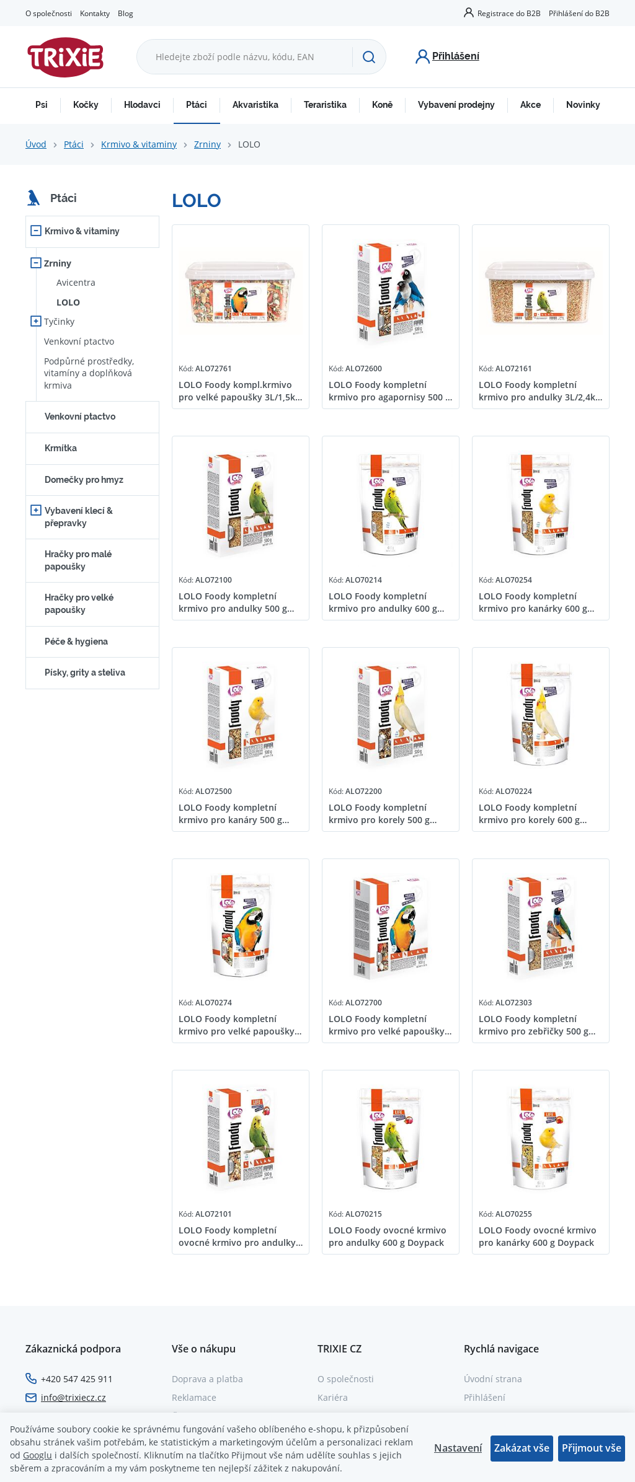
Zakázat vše (521, 1448)
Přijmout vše (591, 1448)
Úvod (36, 144)
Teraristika (325, 105)
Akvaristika (255, 105)
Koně (382, 105)
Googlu (37, 1455)
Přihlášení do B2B (579, 13)
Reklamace (194, 1397)
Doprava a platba (207, 1379)
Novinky (583, 105)
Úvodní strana (493, 1379)
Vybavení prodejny (456, 105)
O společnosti (48, 13)
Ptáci (196, 105)
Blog (125, 13)
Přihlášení (484, 1397)
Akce (530, 105)
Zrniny (207, 144)
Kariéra (333, 1397)
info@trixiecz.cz (73, 1397)
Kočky (86, 105)
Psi (41, 105)
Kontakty (95, 13)
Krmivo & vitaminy (139, 144)
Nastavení (458, 1448)
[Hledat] (369, 57)
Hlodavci (142, 105)
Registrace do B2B (509, 13)
